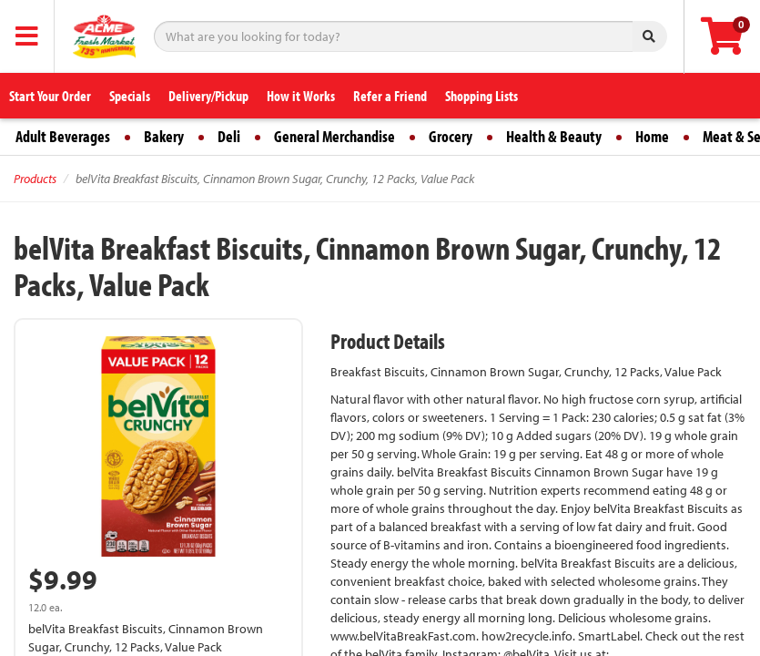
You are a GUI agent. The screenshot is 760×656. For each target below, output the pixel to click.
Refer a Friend (390, 96)
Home (652, 136)
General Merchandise (334, 136)
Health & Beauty (554, 136)
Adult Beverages (62, 136)
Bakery (164, 136)
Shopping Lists (481, 96)
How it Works (301, 96)
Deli (229, 136)
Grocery (450, 136)
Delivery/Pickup (208, 96)
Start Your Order (50, 96)
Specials (129, 96)
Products (35, 178)
